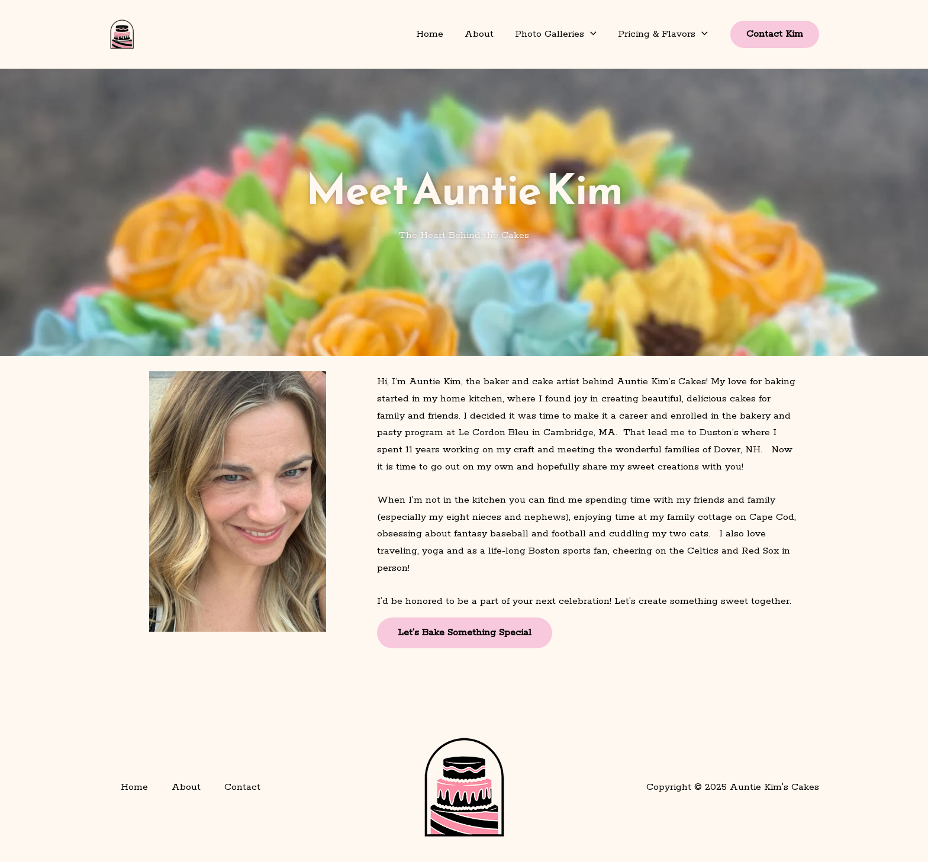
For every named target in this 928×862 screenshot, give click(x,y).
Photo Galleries (556, 34)
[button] (590, 34)
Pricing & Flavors (663, 34)
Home (429, 34)
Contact (242, 787)
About (479, 34)
